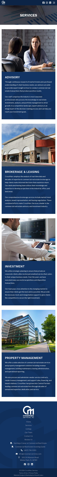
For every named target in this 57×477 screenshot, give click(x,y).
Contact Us (28, 436)
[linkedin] (50, 2)
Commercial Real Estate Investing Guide (28, 447)
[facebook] (44, 2)
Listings (28, 429)
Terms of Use (23, 473)
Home (28, 422)
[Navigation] (54, 2)
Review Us (28, 439)
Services (28, 425)
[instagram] (47, 2)
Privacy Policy (33, 473)
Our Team (28, 432)
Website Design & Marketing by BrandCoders (28, 475)
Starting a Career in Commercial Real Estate (28, 443)
